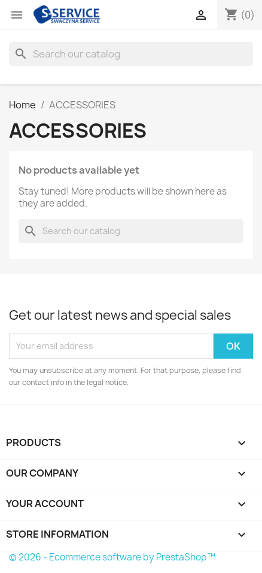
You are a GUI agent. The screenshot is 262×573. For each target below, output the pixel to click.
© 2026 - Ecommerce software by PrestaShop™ (112, 557)
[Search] (131, 54)
